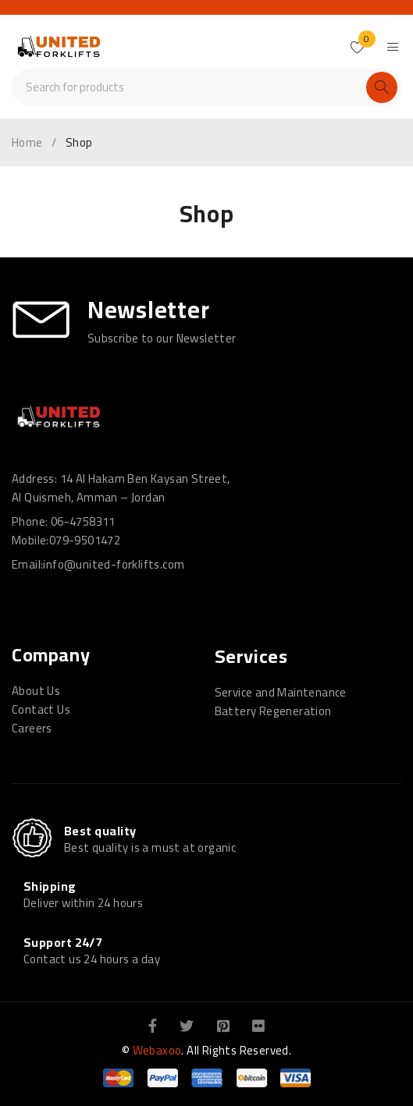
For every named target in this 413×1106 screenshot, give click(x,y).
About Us (36, 690)
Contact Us (41, 709)
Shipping (50, 886)
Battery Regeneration (273, 711)
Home (27, 143)
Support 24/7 (62, 942)
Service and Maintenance (281, 692)
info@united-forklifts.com (113, 564)
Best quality (100, 830)
